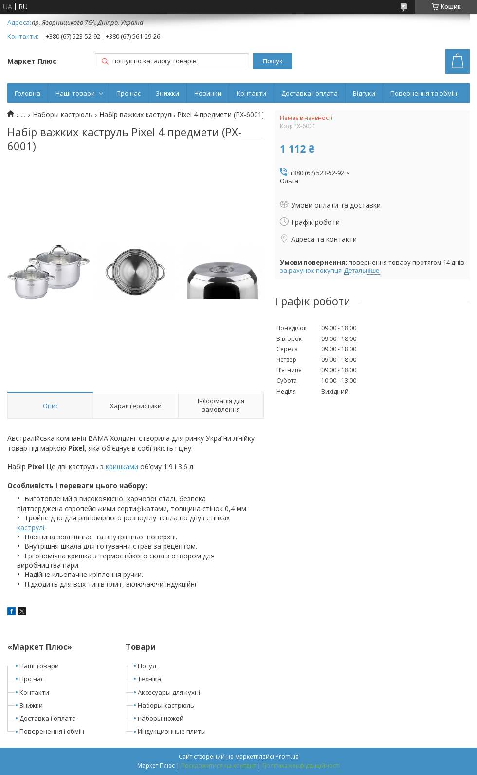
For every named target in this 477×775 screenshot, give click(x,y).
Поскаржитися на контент (218, 765)
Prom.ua (287, 757)
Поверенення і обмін (51, 731)
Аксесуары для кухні (169, 692)
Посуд (147, 665)
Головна (27, 93)
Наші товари (75, 93)
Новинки (207, 93)
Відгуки (364, 93)
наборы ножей (160, 718)
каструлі (30, 527)
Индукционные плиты (172, 731)
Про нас (128, 93)
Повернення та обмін (423, 93)
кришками (122, 466)
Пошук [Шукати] (272, 61)
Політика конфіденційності (301, 765)
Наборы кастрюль (62, 114)
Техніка (149, 679)
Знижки (167, 93)
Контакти (251, 93)
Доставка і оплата (309, 93)
